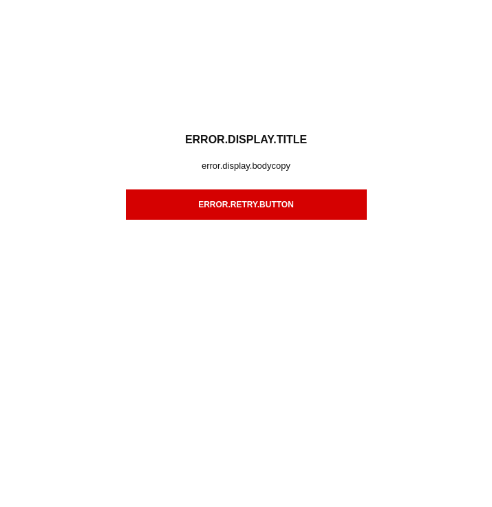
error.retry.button (246, 204)
